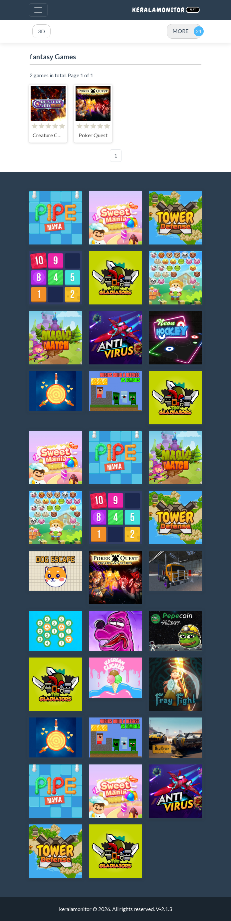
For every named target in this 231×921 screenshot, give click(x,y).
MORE (180, 31)
